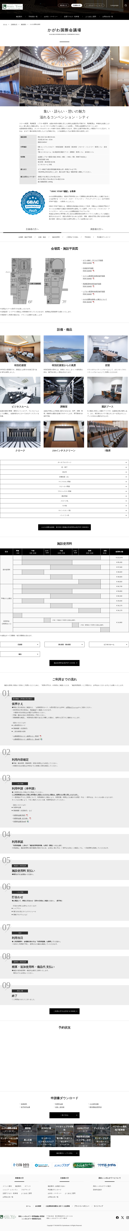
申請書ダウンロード (104, 237)
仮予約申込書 (25, 1107)
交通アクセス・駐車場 (71, 16)
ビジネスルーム (109, 644)
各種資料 (24, 1104)
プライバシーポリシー (81, 1206)
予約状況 (88, 237)
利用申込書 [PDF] (19, 815)
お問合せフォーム (72, 707)
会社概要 (38, 1206)
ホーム (5, 24)
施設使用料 (56, 237)
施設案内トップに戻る (64, 1153)
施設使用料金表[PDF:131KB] (64, 663)
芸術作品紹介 (97, 1190)
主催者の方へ (32, 229)
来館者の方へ (96, 229)
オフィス (28, 1186)
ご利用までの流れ (72, 237)
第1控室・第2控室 (64, 644)
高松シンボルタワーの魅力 (102, 1186)
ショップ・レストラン (10, 1190)
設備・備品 (42, 237)
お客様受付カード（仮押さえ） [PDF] (26, 736)
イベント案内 (7, 1186)
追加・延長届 (59, 1107)
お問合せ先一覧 (107, 16)
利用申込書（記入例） (20, 818)
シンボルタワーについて (94, 5)
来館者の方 (63, 5)
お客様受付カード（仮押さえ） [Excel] (26, 739)
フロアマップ (25, 1190)
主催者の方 (76, 5)
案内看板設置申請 (96, 1107)
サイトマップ (98, 1206)
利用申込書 (59, 1104)
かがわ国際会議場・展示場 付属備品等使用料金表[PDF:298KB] (64, 527)
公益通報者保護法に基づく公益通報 (58, 1206)
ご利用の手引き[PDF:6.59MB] (65, 1011)
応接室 (20, 644)
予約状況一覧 (33, 16)
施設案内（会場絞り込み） (57, 1186)
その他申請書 (94, 1104)
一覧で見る (65, 1115)
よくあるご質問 (90, 16)
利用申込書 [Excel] (19, 821)
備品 (20, 654)
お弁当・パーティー (51, 16)
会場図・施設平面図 (25, 237)
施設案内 (19, 16)
